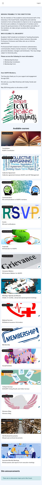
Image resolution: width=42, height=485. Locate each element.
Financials (5, 246)
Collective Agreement (8, 173)
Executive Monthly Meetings (10, 459)
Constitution (6, 148)
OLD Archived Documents (10, 435)
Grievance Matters (7, 270)
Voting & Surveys (7, 386)
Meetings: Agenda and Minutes (11, 295)
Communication (7, 197)
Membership (6, 344)
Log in (39, 3)
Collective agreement (8, 175)
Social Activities (7, 365)
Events (4, 222)
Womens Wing (6, 410)
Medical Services (7, 319)
